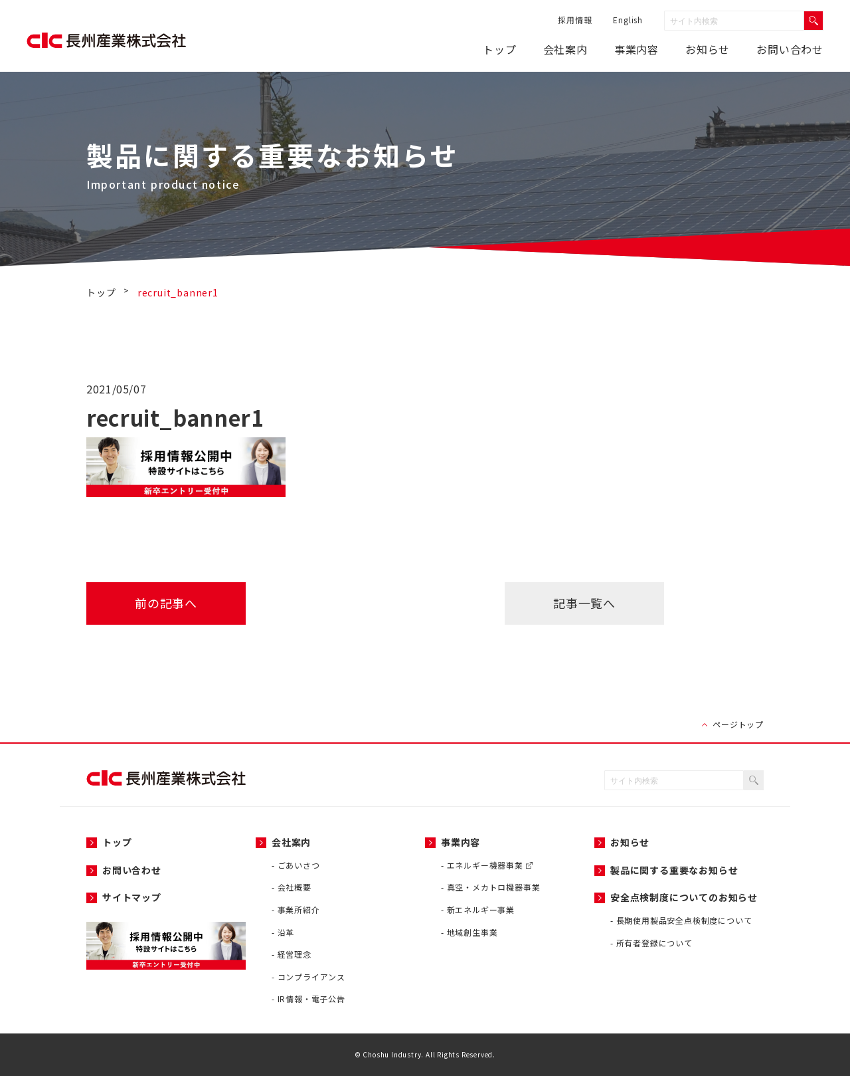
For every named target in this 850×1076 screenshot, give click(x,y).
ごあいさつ (299, 865)
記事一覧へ (584, 602)
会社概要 (294, 887)
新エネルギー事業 (481, 909)
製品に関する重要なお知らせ (674, 870)
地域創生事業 (472, 932)
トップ (499, 49)
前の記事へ (166, 602)
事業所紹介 (299, 909)
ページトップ (738, 724)
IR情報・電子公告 (311, 998)
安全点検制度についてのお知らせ (684, 897)
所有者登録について (654, 942)
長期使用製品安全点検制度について (684, 920)
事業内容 (636, 49)
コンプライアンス (311, 976)
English (628, 19)
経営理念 (294, 954)
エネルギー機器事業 (490, 865)
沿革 (286, 932)
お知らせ (629, 842)
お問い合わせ (789, 49)
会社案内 (565, 49)
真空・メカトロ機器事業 (494, 887)
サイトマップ (131, 897)
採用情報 (575, 19)
